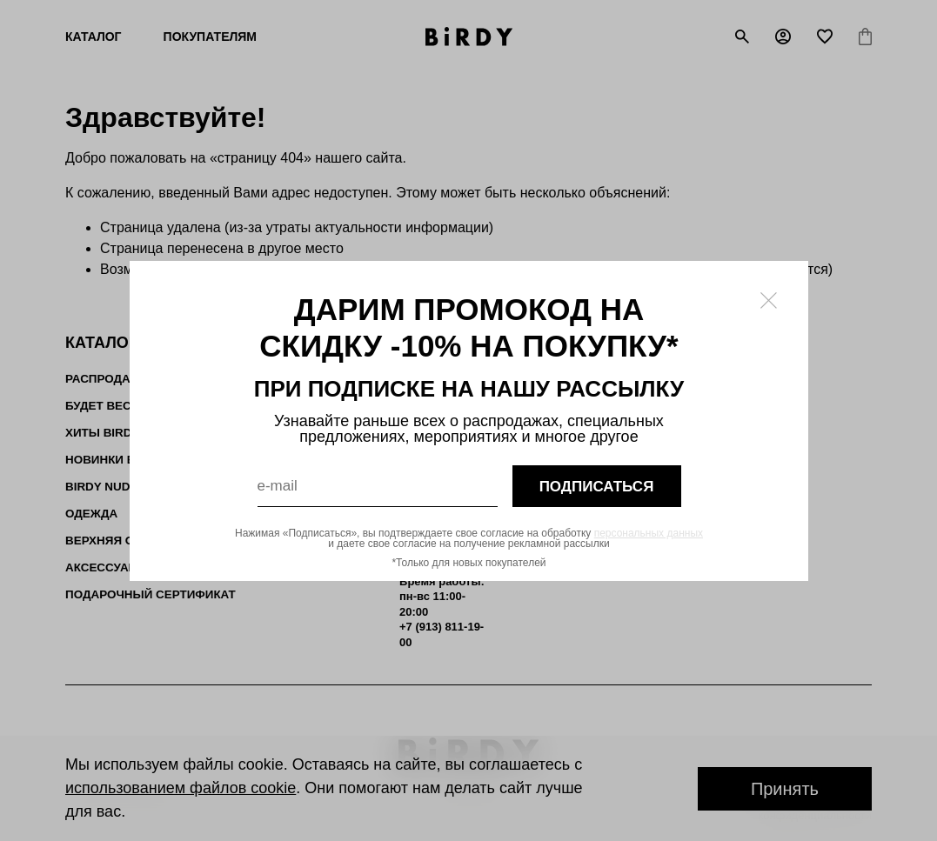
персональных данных (647, 533)
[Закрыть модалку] (768, 300)
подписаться (596, 485)
